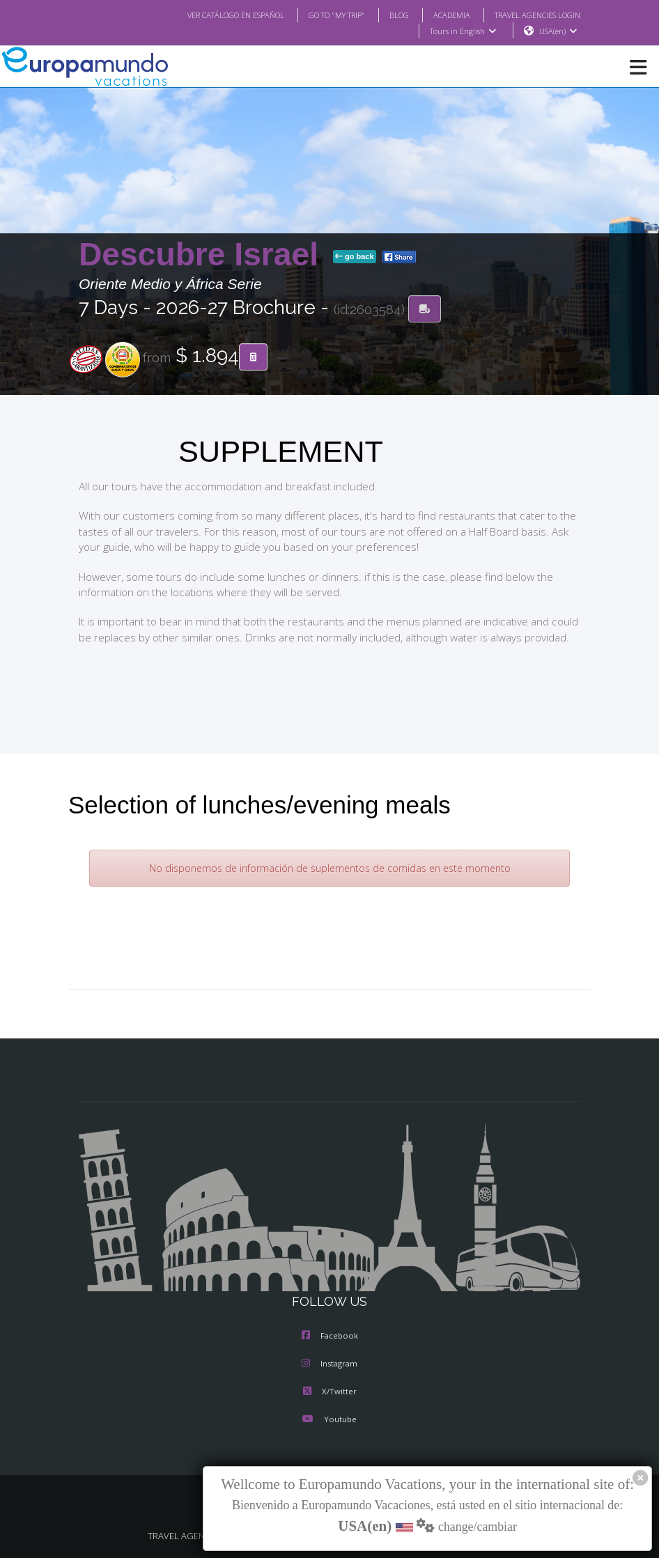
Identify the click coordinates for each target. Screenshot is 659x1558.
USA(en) (558, 31)
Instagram (329, 1364)
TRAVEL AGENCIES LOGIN (532, 14)
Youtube (329, 1420)
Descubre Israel (203, 255)
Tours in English (462, 31)
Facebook (330, 1336)
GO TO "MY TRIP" (318, 14)
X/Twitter (329, 1392)
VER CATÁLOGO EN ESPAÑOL (208, 14)
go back (354, 257)
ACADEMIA (439, 14)
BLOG (385, 14)
